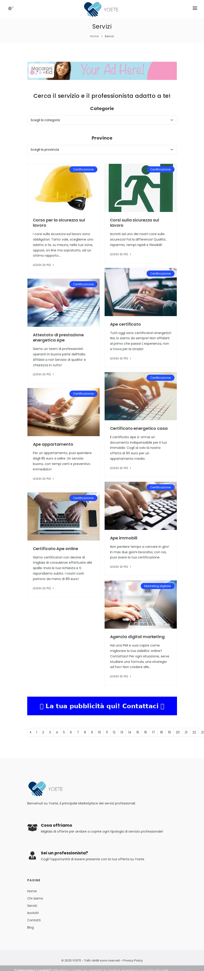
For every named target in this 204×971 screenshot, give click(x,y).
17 (153, 732)
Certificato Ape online (55, 548)
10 (99, 732)
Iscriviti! (33, 913)
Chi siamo (35, 898)
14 (129, 732)
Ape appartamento (53, 444)
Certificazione (83, 169)
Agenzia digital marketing (137, 636)
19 (169, 732)
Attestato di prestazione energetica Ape (58, 337)
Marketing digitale (157, 586)
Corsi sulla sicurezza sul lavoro (134, 222)
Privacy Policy (133, 960)
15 (137, 732)
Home (94, 36)
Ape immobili (124, 538)
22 (194, 732)
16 (145, 732)
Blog (30, 927)
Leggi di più (44, 265)
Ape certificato (125, 324)
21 (186, 732)
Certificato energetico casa (139, 428)
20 (178, 732)
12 (114, 732)
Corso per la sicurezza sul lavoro (59, 222)
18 (161, 732)
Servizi (109, 36)
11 (107, 732)
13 (121, 732)
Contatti (34, 920)
